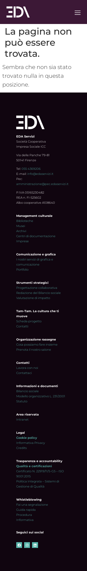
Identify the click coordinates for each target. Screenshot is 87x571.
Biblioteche (24, 221)
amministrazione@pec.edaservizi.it (42, 184)
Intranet (22, 419)
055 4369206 (31, 168)
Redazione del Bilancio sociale (38, 293)
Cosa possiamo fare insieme (37, 344)
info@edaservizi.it (40, 174)
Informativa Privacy (30, 443)
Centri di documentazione (35, 236)
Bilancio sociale (27, 391)
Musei (20, 226)
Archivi (21, 231)
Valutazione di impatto (33, 298)
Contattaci (24, 373)
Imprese (22, 241)
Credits (21, 448)
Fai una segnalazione (32, 504)
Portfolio (22, 269)
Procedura (24, 515)
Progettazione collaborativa (36, 288)
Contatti (22, 326)
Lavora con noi (27, 368)
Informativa (25, 520)
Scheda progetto (29, 321)
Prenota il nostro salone (33, 349)
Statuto (21, 401)
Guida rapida (26, 509)
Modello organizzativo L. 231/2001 (40, 396)
